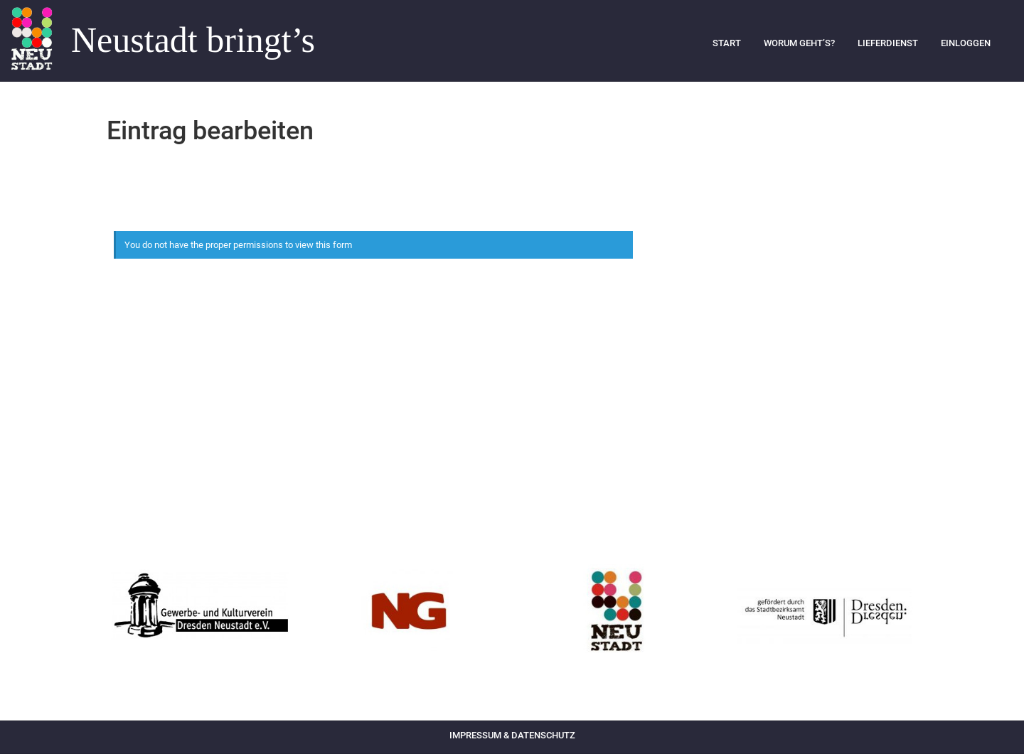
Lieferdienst (888, 43)
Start (727, 43)
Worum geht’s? (799, 43)
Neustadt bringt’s (193, 40)
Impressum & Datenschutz (512, 735)
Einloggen (966, 43)
